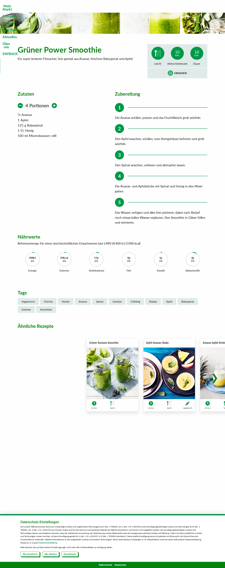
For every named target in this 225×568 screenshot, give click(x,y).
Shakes (153, 375)
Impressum (120, 564)
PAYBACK (199, 11)
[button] (215, 455)
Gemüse (117, 375)
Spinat (99, 375)
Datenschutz (105, 564)
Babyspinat (187, 375)
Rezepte (107, 11)
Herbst (66, 375)
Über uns (176, 11)
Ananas (83, 375)
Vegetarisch (28, 375)
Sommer (26, 383)
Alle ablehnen (50, 554)
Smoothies (46, 383)
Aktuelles (153, 11)
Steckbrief (195, 27)
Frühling (135, 375)
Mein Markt (59, 11)
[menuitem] (59, 10)
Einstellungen (70, 554)
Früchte (48, 375)
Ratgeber (129, 11)
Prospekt (84, 11)
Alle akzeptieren (30, 554)
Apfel (169, 375)
